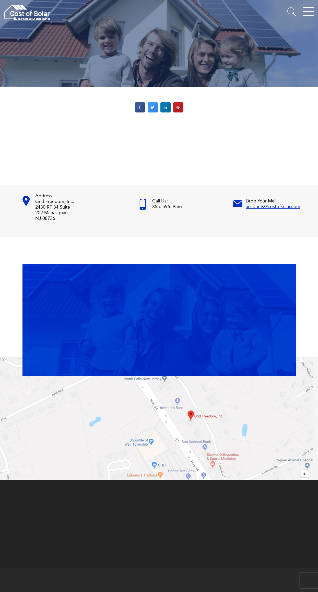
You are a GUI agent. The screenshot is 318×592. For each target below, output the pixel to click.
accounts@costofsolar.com (273, 206)
